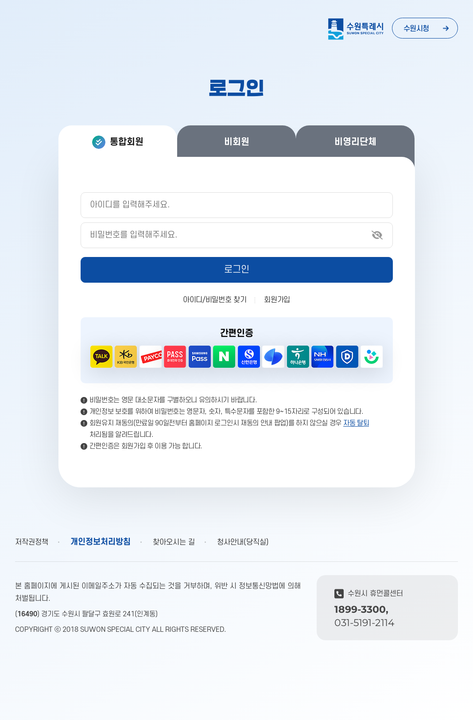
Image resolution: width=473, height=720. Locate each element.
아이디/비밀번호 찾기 (214, 300)
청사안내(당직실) (243, 542)
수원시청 (416, 29)
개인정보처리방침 (100, 542)
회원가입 (277, 300)
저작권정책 (31, 542)
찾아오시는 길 (174, 542)
